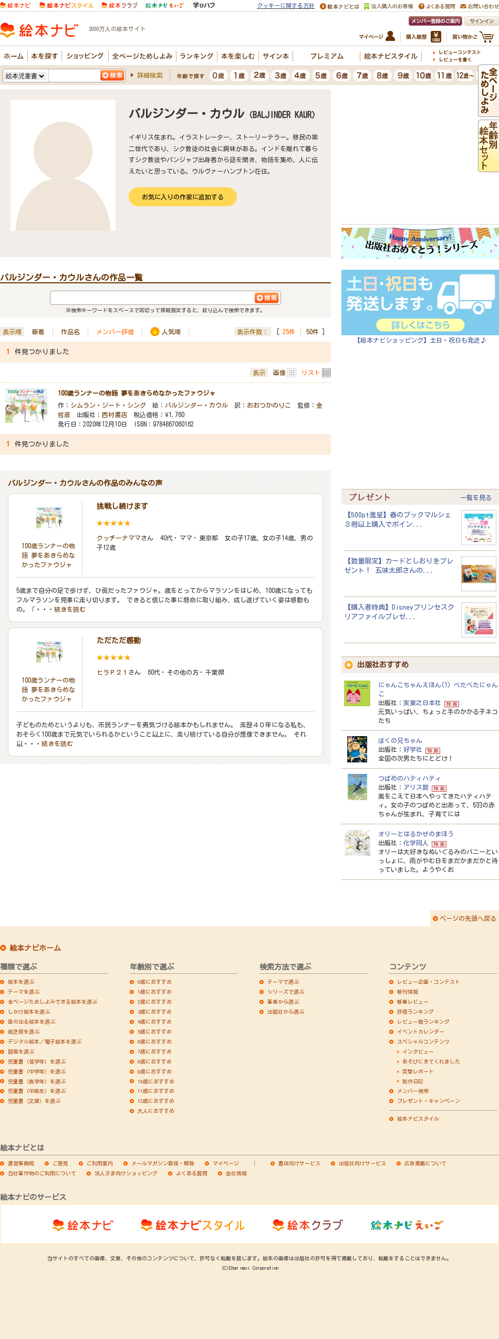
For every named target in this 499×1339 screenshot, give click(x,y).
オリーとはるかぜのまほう (416, 834)
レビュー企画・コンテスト (428, 981)
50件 (312, 331)
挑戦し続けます (122, 506)
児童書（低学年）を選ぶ (37, 1061)
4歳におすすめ (155, 1021)
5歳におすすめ (155, 1031)
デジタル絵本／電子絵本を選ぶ (44, 1041)
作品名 (70, 331)
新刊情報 (407, 991)
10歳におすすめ (156, 1081)
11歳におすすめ (156, 1090)
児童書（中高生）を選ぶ (37, 1090)
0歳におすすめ (155, 981)
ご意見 (60, 1163)
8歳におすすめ (155, 1061)
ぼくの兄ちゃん (400, 740)
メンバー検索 (413, 1090)
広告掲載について (425, 1163)
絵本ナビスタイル (418, 1118)
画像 (279, 372)
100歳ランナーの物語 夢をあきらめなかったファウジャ (136, 393)
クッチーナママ (119, 538)
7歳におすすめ (155, 1051)
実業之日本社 (422, 702)
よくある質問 (191, 1173)
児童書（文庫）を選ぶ (34, 1100)
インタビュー (418, 1051)
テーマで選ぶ (283, 981)
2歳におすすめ (155, 1001)
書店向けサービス (299, 1163)
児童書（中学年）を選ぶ (37, 1071)
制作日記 (412, 1081)
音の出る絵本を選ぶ (31, 1021)
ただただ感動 (119, 640)
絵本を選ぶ (21, 981)
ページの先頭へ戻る (468, 918)
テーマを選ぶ (23, 991)
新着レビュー (413, 1001)
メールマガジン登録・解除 (162, 1163)
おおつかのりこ (269, 405)
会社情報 (236, 1173)
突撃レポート (418, 1071)
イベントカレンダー (420, 1031)
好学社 (412, 749)
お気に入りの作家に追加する (183, 197)
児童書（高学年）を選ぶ (37, 1081)
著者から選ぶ (283, 1001)
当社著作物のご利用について (42, 1173)
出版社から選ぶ (285, 1011)
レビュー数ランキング (423, 1021)
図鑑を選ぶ (21, 1051)
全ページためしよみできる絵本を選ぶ (52, 1001)
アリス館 (416, 787)
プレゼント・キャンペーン (428, 1100)
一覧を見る (476, 497)
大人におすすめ (156, 1110)
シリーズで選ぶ (285, 991)
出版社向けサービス (362, 1163)
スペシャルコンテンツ (423, 1041)
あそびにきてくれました (431, 1061)
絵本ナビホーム (35, 948)
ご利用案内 (100, 1163)
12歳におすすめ (156, 1100)
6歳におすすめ (155, 1041)
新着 (38, 331)
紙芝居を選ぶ (23, 1031)
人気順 (171, 331)
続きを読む (70, 609)
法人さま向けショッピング (126, 1173)
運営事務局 (21, 1163)
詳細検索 (149, 75)
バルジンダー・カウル (196, 405)
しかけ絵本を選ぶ (29, 1011)
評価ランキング (415, 1011)
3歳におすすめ (155, 1011)
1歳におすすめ (155, 991)
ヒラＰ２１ (112, 672)
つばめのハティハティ (409, 778)
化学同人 (416, 842)
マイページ (226, 1163)
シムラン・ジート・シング (108, 405)
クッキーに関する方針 (286, 5)
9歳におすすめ (155, 1071)
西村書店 (114, 414)
